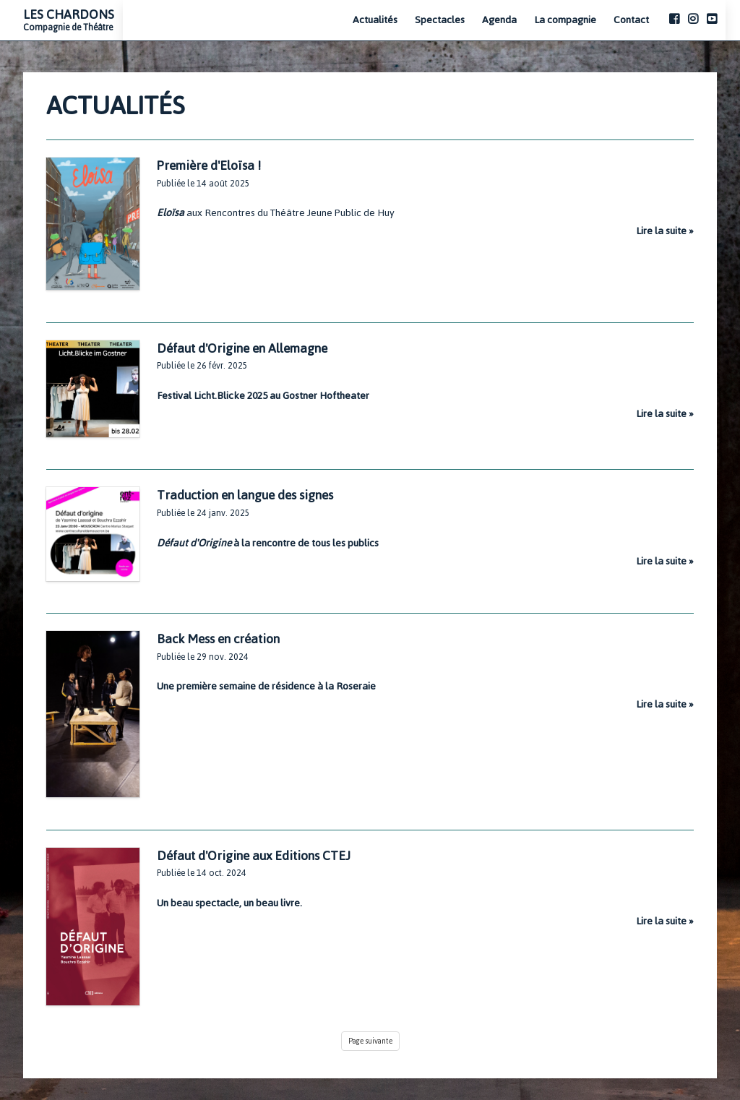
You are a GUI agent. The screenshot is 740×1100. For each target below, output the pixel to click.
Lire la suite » (665, 231)
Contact (631, 20)
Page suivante (370, 1041)
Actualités (375, 20)
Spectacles (440, 20)
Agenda (499, 20)
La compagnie (565, 20)
